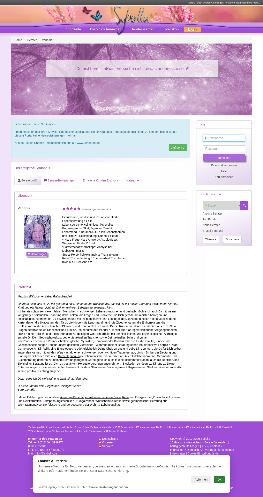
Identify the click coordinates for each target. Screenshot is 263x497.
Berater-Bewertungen (59, 180)
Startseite (73, 29)
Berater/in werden (215, 442)
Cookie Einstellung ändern (204, 453)
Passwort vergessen (224, 165)
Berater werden (143, 29)
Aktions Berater (212, 213)
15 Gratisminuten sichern (186, 442)
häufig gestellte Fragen (184, 446)
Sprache (232, 239)
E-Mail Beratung (213, 230)
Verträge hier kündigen (219, 449)
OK (219, 479)
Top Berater (210, 219)
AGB (205, 446)
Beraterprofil (27, 180)
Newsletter (178, 453)
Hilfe (224, 171)
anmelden (224, 158)
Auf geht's (177, 147)
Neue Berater (211, 225)
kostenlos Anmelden (105, 29)
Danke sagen (37, 254)
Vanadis (24, 208)
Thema (211, 239)
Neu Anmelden (224, 177)
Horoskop (171, 29)
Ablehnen (201, 479)
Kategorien (133, 180)
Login (192, 29)
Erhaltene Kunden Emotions (100, 180)
